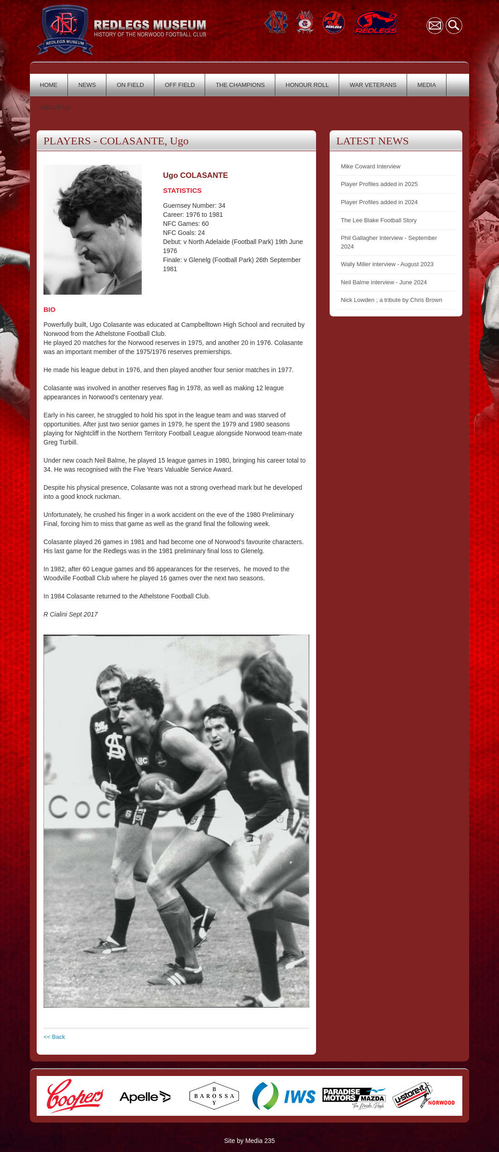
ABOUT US (55, 107)
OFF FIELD (180, 84)
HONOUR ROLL (307, 84)
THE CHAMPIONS (240, 84)
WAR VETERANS (373, 84)
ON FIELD (130, 84)
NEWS (87, 84)
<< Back (54, 1036)
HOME (49, 84)
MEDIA (426, 84)
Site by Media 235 (249, 1140)
